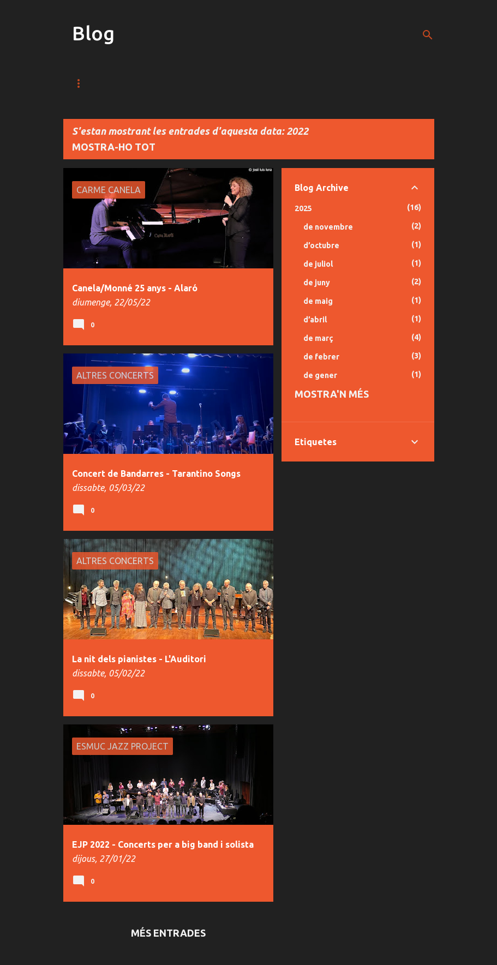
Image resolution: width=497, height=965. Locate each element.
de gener (320, 375)
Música (86, 83)
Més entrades (168, 932)
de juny (316, 282)
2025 (303, 208)
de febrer (321, 356)
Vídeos (140, 83)
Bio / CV (299, 83)
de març (318, 338)
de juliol (318, 264)
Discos (245, 83)
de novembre (328, 227)
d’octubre (321, 245)
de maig (318, 301)
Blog (93, 33)
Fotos (193, 83)
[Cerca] (427, 35)
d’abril (315, 319)
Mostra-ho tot (113, 146)
